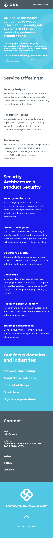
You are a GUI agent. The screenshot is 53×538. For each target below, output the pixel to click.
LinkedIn (9, 469)
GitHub (8, 463)
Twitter (8, 456)
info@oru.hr (11, 434)
